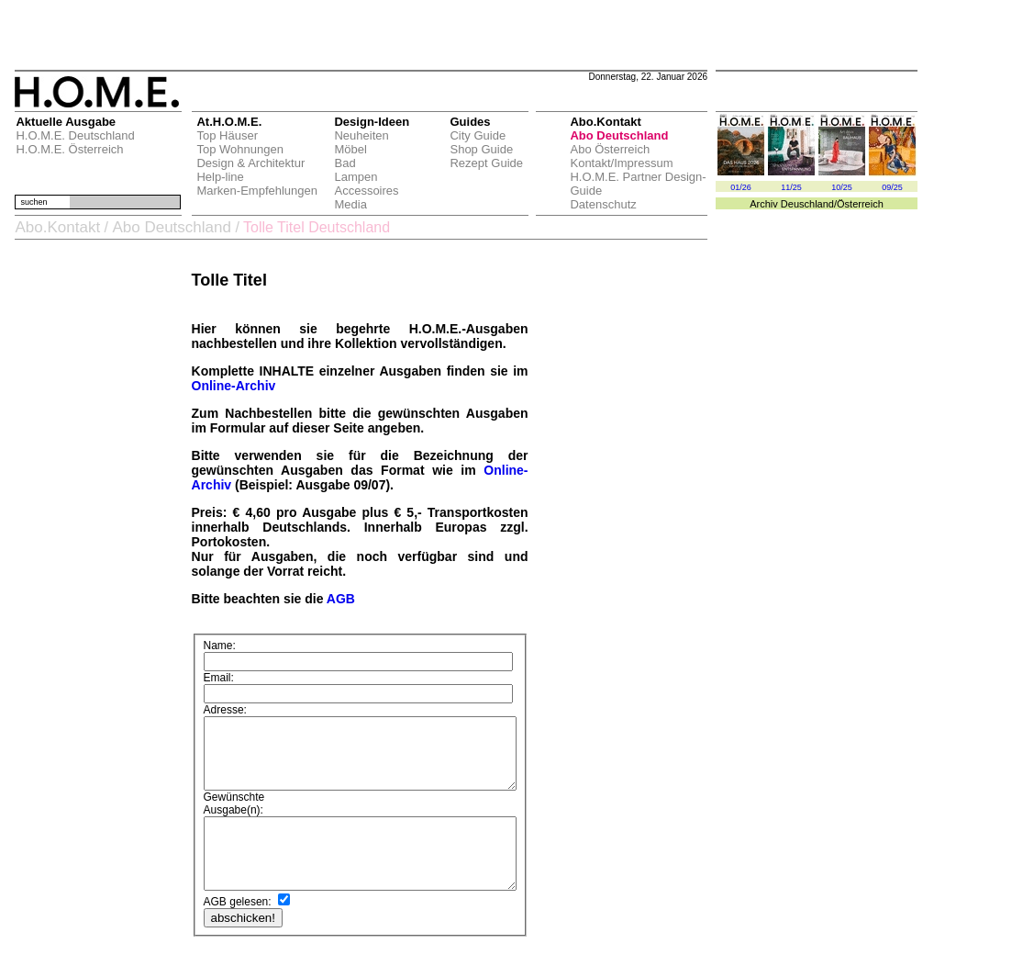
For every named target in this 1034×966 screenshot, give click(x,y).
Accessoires (363, 190)
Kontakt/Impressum (618, 163)
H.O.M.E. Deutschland (72, 135)
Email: (213, 668)
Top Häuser (224, 135)
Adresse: (219, 684)
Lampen (352, 177)
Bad (341, 163)
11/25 (791, 187)
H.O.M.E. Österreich (66, 149)
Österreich (860, 203)
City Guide (475, 135)
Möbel (347, 149)
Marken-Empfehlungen (254, 190)
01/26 (740, 187)
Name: (214, 649)
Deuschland (807, 203)
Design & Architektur (248, 163)
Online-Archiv (228, 385)
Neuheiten (358, 135)
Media (347, 204)
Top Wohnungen (237, 149)
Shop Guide (478, 149)
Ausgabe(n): (228, 798)
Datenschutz (600, 204)
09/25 (892, 187)
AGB (336, 598)
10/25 (841, 187)
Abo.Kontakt (54, 227)
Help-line (217, 177)
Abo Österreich (607, 149)
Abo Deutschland (616, 135)
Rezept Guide (483, 163)
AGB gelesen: (232, 903)
